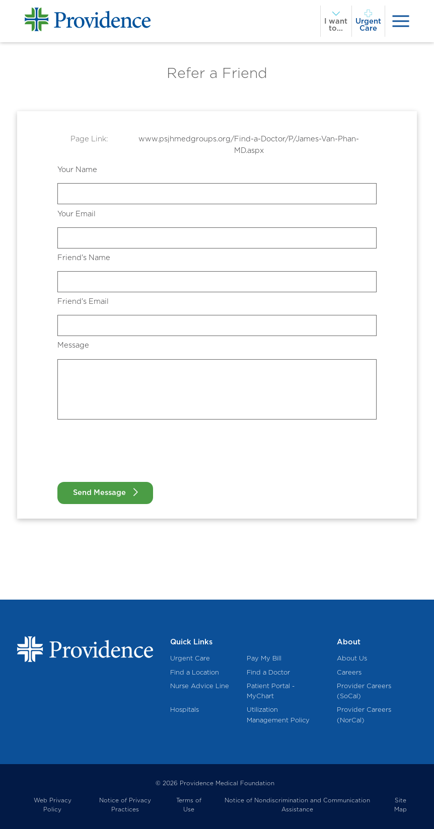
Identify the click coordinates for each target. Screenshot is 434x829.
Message (73, 345)
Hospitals (184, 709)
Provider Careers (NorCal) (364, 715)
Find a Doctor (268, 672)
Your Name (77, 169)
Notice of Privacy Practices (125, 805)
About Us (352, 658)
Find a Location (194, 672)
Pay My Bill (264, 658)
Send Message (99, 492)
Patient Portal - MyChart (271, 691)
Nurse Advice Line (199, 686)
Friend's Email (83, 301)
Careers (349, 672)
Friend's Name (83, 257)
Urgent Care (190, 658)
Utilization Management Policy (278, 715)
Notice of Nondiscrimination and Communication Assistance (297, 805)
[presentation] (401, 21)
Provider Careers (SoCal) (364, 691)
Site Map (400, 805)
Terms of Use (188, 805)
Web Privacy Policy (52, 805)
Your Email (76, 213)
